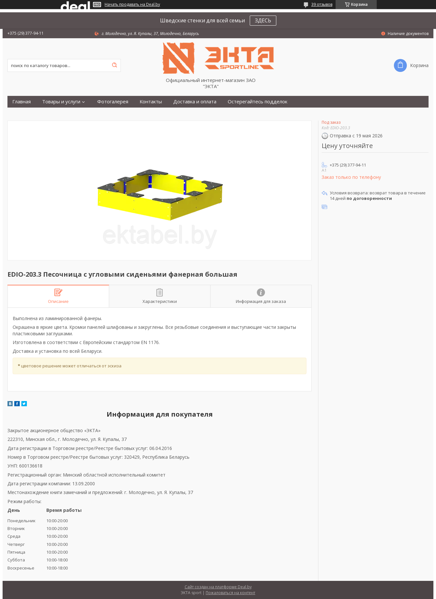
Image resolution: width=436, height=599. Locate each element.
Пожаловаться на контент (230, 592)
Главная (21, 101)
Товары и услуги (61, 101)
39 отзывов (321, 4)
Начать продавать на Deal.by (132, 4)
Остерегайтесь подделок (257, 101)
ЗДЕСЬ (263, 20)
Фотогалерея (112, 101)
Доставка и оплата (194, 101)
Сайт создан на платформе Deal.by (218, 587)
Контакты (151, 101)
